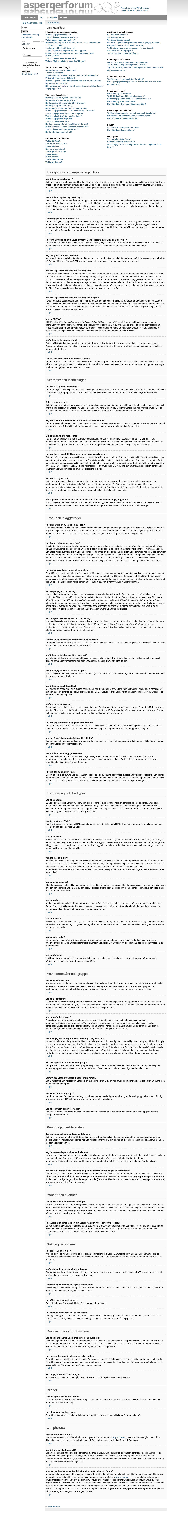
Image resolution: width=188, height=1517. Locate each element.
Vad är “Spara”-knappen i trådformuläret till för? (67, 127)
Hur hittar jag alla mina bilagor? (121, 130)
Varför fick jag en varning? (57, 121)
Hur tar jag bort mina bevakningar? (123, 118)
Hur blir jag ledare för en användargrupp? (125, 45)
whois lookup (121, 1477)
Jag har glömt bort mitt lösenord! (60, 48)
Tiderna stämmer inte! (55, 73)
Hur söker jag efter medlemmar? (121, 101)
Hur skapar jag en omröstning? (59, 105)
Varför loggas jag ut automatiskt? (60, 40)
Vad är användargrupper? (118, 40)
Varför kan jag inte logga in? (58, 35)
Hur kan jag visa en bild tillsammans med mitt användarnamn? (73, 81)
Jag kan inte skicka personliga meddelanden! (127, 62)
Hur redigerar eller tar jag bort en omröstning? (66, 108)
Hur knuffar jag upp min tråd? (58, 132)
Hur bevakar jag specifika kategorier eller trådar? (129, 116)
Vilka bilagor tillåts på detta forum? (123, 127)
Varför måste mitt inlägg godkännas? (62, 129)
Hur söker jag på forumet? (119, 93)
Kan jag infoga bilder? (55, 149)
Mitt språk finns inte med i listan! (60, 78)
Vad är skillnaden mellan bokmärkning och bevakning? (132, 113)
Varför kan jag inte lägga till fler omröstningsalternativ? (70, 111)
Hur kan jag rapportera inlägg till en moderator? (66, 124)
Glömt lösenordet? (30, 74)
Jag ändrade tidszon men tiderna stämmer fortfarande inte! (71, 75)
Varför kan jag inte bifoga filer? (59, 119)
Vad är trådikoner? (53, 162)
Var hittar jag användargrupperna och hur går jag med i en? (133, 42)
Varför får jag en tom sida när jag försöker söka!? (129, 99)
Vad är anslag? (52, 154)
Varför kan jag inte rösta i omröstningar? (63, 116)
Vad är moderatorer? (116, 37)
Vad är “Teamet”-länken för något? (122, 53)
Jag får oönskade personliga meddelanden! (126, 65)
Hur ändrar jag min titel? (56, 83)
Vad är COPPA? (52, 56)
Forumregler (27, 37)
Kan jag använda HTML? (56, 144)
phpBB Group (119, 1437)
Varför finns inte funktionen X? (121, 142)
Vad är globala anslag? (55, 151)
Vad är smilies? (52, 146)
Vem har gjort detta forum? (119, 139)
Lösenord (27, 55)
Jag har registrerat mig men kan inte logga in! (65, 50)
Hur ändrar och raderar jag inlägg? (61, 100)
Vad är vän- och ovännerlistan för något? (125, 79)
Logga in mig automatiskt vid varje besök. (31, 64)
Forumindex (54, 22)
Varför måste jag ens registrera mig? (61, 37)
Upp (50, 190)
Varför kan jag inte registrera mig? (60, 58)
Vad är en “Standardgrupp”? (120, 50)
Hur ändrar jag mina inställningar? (60, 70)
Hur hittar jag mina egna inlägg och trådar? (126, 104)
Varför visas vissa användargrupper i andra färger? (130, 48)
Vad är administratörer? (117, 35)
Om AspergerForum (33, 23)
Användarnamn (29, 48)
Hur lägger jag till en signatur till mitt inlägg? (65, 103)
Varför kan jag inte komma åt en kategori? (64, 113)
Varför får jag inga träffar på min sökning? (126, 96)
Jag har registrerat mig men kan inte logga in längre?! (69, 53)
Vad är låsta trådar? (54, 159)
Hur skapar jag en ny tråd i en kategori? (63, 98)
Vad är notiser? (52, 157)
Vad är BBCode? (52, 141)
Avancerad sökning (30, 35)
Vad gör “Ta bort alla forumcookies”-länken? (65, 61)
